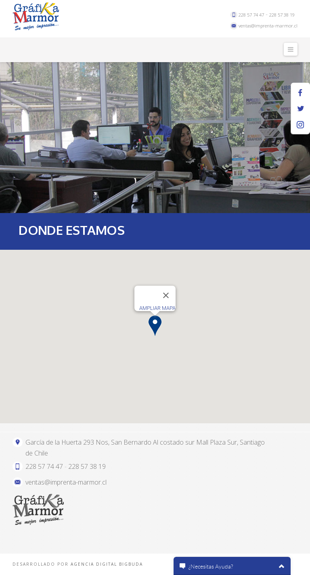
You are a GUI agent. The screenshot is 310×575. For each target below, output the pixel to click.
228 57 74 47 (251, 15)
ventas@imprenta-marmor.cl (268, 26)
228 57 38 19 (282, 15)
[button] (155, 326)
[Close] (166, 295)
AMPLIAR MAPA (157, 308)
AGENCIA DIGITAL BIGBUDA (107, 564)
